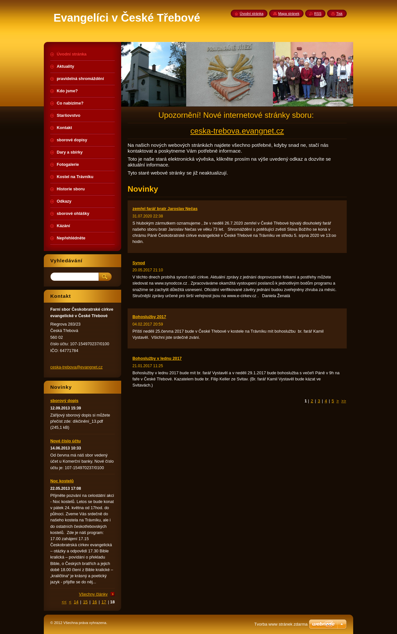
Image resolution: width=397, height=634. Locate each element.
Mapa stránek (288, 13)
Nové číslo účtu (65, 440)
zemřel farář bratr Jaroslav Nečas (165, 208)
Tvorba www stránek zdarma (280, 624)
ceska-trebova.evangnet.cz (237, 130)
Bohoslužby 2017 (149, 316)
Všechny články (93, 594)
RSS (317, 13)
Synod (138, 262)
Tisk (339, 13)
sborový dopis (64, 400)
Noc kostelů (62, 480)
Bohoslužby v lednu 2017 (157, 358)
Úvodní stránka (251, 13)
